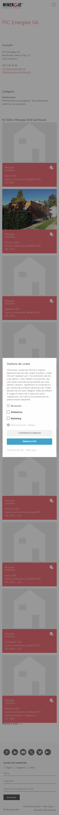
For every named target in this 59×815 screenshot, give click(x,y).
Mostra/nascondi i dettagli (23, 425)
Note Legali (31, 450)
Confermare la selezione (30, 433)
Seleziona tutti (29, 441)
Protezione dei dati (15, 450)
